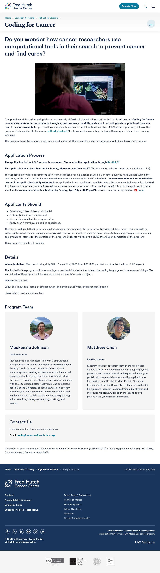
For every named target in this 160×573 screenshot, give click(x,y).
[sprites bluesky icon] (42, 532)
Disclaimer (69, 514)
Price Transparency (73, 505)
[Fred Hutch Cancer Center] (22, 484)
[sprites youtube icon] (28, 532)
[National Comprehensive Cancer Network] (78, 562)
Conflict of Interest (73, 500)
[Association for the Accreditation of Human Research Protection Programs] (97, 562)
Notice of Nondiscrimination (77, 518)
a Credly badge (57, 131)
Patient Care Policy (73, 509)
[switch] (151, 24)
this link (112, 162)
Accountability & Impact (18, 500)
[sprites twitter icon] (14, 532)
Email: (12, 435)
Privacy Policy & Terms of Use (77, 495)
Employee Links (13, 505)
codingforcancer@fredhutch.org (36, 435)
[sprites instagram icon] (35, 532)
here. (141, 190)
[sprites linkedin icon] (21, 532)
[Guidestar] (110, 562)
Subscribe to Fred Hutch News (21, 510)
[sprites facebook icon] (7, 532)
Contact (9, 495)
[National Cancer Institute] (55, 562)
